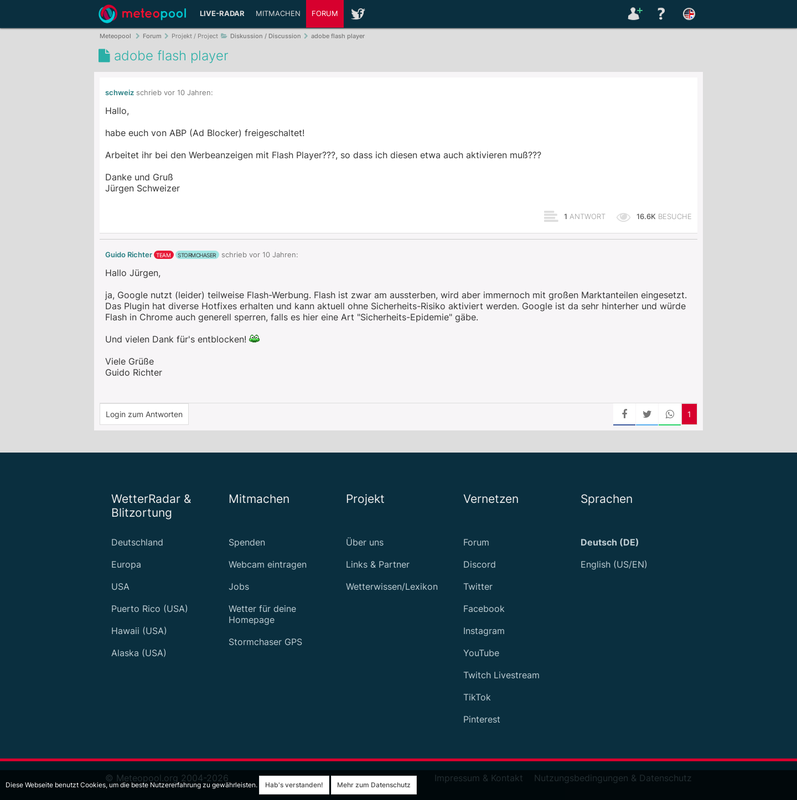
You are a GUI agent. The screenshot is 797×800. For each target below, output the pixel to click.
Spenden (247, 542)
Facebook (484, 608)
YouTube (481, 652)
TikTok (477, 697)
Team (163, 255)
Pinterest (481, 719)
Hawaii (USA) (139, 630)
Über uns (365, 542)
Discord (479, 564)
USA (120, 586)
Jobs (239, 586)
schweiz (119, 93)
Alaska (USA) (139, 652)
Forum (325, 13)
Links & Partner (378, 564)
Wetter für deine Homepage (262, 614)
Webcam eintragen (268, 564)
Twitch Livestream (501, 674)
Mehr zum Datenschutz (374, 785)
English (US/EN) (614, 564)
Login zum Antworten (144, 414)
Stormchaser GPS (265, 641)
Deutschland (137, 542)
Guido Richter (128, 255)
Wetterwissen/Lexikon (392, 586)
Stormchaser (197, 255)
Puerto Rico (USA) (149, 608)
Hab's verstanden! (294, 785)
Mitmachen (278, 13)
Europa (126, 564)
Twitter (478, 586)
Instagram (484, 630)
